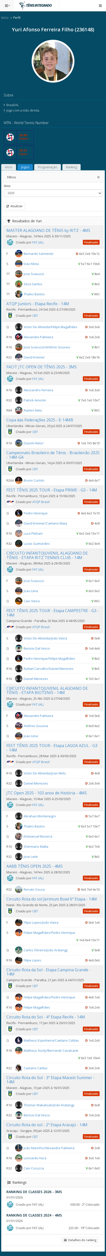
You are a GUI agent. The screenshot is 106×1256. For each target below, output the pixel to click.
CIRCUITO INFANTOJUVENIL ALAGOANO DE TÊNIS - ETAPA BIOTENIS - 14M (47, 690)
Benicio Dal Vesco (37, 648)
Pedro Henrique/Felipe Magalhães (49, 658)
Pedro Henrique (36, 513)
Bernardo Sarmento (38, 253)
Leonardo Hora (35, 1158)
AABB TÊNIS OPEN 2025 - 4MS (34, 866)
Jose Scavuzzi (34, 274)
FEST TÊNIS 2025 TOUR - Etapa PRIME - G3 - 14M (51, 490)
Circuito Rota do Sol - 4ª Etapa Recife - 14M (45, 1017)
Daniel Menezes (36, 678)
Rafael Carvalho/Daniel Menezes (48, 668)
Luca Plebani (33, 533)
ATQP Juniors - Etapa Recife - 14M (37, 303)
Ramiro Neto (33, 410)
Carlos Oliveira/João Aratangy (46, 950)
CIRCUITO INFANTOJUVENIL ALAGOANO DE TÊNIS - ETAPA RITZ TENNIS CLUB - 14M (47, 555)
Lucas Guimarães (37, 543)
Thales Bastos (34, 294)
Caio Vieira (32, 601)
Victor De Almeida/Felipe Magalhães (50, 327)
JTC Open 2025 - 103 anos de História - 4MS (46, 793)
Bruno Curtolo (34, 480)
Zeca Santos (33, 284)
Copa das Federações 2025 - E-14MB (39, 420)
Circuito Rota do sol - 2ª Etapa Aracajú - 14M (47, 1124)
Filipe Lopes (32, 960)
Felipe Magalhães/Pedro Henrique (49, 932)
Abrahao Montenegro (40, 816)
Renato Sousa (34, 889)
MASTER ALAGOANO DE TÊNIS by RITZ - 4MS (48, 230)
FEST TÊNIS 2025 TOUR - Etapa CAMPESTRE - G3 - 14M (52, 613)
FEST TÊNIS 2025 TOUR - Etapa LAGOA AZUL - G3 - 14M (51, 748)
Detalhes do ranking (80, 1240)
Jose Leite (31, 856)
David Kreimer (34, 357)
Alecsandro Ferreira (38, 390)
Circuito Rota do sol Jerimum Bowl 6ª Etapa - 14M (51, 899)
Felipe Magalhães (37, 1007)
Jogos (25, 167)
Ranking (71, 167)
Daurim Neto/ (34, 443)
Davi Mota (31, 264)
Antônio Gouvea (36, 726)
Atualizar (14, 206)
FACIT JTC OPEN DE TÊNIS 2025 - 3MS (41, 367)
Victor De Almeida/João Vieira (45, 638)
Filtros (11, 177)
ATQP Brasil (41, 502)
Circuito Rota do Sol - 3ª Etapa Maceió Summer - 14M (50, 1080)
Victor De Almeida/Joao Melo (45, 773)
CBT (35, 315)
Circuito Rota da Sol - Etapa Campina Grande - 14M (48, 972)
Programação (47, 167)
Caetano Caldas (36, 1068)
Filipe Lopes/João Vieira (41, 922)
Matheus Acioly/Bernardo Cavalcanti (51, 1050)
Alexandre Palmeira (38, 337)
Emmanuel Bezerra (38, 836)
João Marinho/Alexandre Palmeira (49, 1148)
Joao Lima (31, 591)
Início (5, 18)
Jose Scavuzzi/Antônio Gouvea (47, 347)
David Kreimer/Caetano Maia (45, 523)
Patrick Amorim (35, 400)
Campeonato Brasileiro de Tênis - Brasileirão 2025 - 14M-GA (53, 455)
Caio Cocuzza (34, 1168)
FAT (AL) (37, 242)
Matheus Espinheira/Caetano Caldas (51, 1040)
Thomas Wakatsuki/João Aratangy (49, 1105)
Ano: (7, 186)
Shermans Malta (36, 846)
